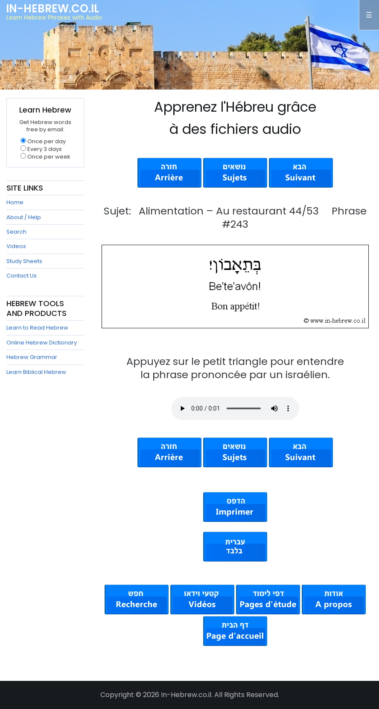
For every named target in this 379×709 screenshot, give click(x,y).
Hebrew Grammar (31, 357)
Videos (16, 246)
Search (16, 232)
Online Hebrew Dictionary (41, 343)
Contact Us (21, 276)
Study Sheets (24, 261)
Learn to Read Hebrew (37, 328)
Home (14, 202)
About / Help (23, 217)
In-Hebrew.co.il (52, 8)
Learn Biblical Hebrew (36, 372)
